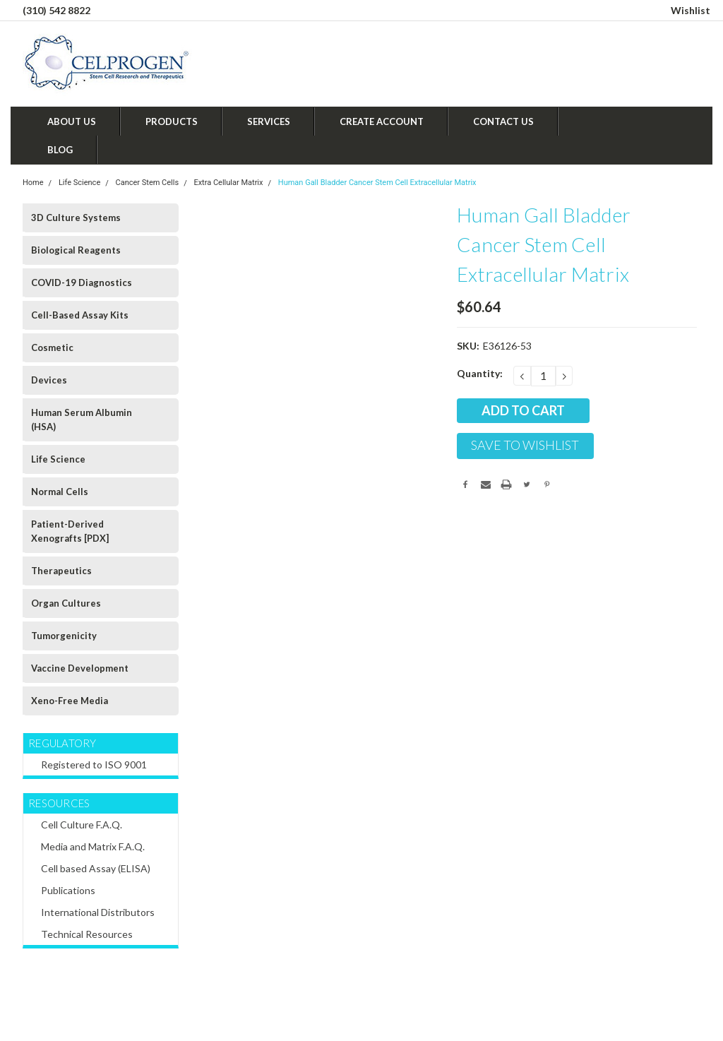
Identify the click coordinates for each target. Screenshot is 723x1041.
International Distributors (98, 912)
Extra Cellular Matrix (228, 182)
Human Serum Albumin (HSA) (81, 419)
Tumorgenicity (64, 635)
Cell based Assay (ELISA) (95, 868)
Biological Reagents (76, 250)
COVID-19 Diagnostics (81, 282)
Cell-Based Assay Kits (80, 315)
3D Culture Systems (76, 217)
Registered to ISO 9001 (94, 765)
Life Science (79, 182)
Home (33, 182)
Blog (60, 149)
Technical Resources (87, 934)
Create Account (382, 121)
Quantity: (480, 373)
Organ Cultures (66, 603)
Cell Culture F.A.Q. (81, 825)
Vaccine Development (80, 668)
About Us (71, 121)
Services (268, 121)
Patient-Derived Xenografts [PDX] (70, 531)
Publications (68, 890)
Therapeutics (61, 570)
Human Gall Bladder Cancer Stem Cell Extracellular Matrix (377, 182)
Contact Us (503, 121)
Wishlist (690, 10)
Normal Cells (59, 491)
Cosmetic (52, 347)
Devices (49, 380)
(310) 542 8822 (56, 10)
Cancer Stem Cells (147, 182)
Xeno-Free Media (69, 700)
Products (171, 121)
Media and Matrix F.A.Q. (93, 846)
